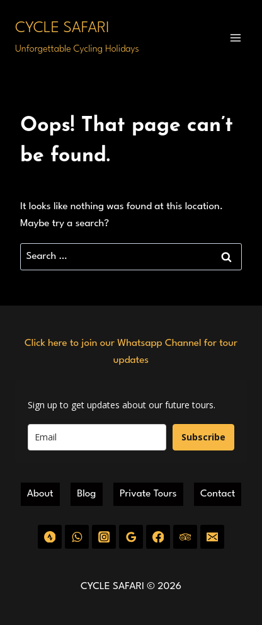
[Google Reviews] (130, 536)
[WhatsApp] (76, 536)
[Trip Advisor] (184, 536)
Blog (86, 494)
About (40, 494)
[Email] (212, 536)
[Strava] (49, 536)
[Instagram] (103, 536)
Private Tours (148, 494)
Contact (217, 494)
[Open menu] (235, 37)
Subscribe (203, 437)
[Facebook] (157, 536)
